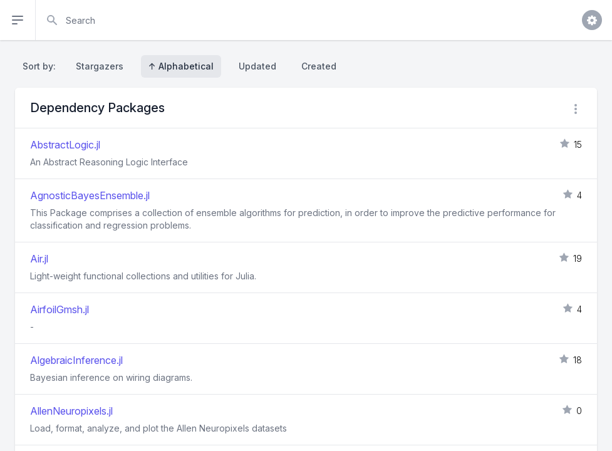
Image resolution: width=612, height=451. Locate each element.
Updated (257, 66)
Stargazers (99, 66)
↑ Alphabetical (181, 66)
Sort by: (42, 66)
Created (318, 66)
